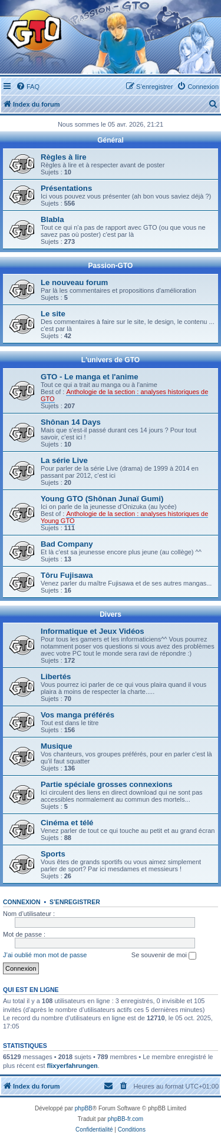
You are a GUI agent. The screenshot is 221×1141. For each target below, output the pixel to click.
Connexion (22, 901)
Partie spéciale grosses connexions (107, 784)
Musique (56, 746)
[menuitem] (27, 87)
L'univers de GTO (110, 360)
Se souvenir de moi (163, 955)
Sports (53, 853)
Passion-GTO (110, 266)
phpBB (84, 1108)
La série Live (64, 460)
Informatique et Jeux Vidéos (92, 631)
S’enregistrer (75, 901)
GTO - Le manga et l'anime (89, 376)
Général (110, 140)
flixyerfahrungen (72, 1065)
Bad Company (67, 544)
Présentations (66, 188)
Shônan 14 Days (71, 422)
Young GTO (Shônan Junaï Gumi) (102, 498)
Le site (53, 313)
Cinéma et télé (67, 822)
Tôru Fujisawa (67, 575)
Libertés (56, 676)
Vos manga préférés (77, 714)
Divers (110, 614)
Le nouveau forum (74, 282)
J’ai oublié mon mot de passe (45, 954)
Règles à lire (64, 157)
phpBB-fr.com (126, 1119)
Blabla (52, 219)
